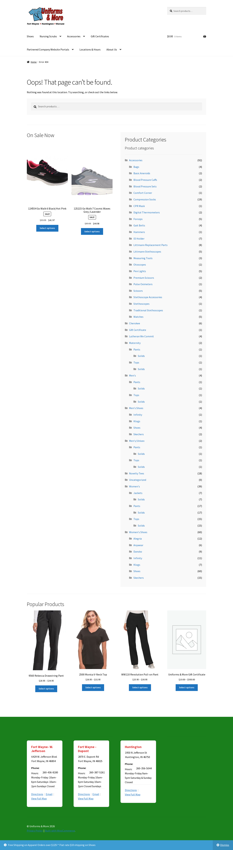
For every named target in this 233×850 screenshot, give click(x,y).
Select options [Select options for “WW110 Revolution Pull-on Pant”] (140, 687)
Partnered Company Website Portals (48, 49)
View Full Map (39, 798)
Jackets (137, 493)
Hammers (139, 232)
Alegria (137, 538)
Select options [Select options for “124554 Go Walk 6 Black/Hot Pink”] (47, 228)
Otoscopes (139, 264)
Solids (141, 356)
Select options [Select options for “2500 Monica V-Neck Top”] (93, 687)
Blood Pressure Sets (145, 186)
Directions (37, 794)
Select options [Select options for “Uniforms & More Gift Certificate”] (186, 687)
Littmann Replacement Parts (150, 245)
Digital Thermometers (146, 212)
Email (49, 794)
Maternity (135, 343)
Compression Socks (144, 199)
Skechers (138, 434)
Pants (136, 349)
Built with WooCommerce (60, 830)
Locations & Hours (90, 49)
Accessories (73, 36)
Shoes (30, 36)
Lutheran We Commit (141, 336)
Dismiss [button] (224, 845)
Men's (132, 375)
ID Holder (138, 238)
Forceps (138, 219)
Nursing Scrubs (48, 36)
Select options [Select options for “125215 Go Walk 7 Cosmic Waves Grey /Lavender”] (92, 231)
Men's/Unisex (136, 440)
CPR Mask (139, 206)
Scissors (138, 290)
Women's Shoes (138, 532)
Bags (136, 166)
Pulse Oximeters (143, 284)
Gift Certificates (100, 36)
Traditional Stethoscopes (148, 310)
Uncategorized (137, 479)
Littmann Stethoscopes (147, 251)
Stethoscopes (141, 303)
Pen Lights (139, 271)
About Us (111, 49)
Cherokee (134, 323)
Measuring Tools (143, 258)
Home (34, 61)
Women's (134, 486)
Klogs (136, 421)
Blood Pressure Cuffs (145, 179)
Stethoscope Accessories (147, 297)
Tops (136, 362)
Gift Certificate (137, 330)
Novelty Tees (136, 473)
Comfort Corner (142, 192)
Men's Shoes (136, 408)
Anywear (138, 545)
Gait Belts (139, 225)
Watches (138, 316)
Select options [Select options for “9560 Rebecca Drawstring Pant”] (46, 688)
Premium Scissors (143, 277)
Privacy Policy (35, 830)
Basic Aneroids (141, 173)
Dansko (137, 551)
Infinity (137, 414)
